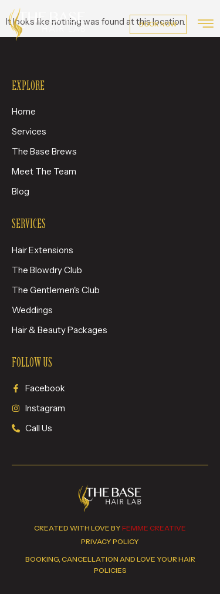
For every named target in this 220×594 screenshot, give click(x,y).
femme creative (154, 527)
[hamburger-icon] (205, 26)
